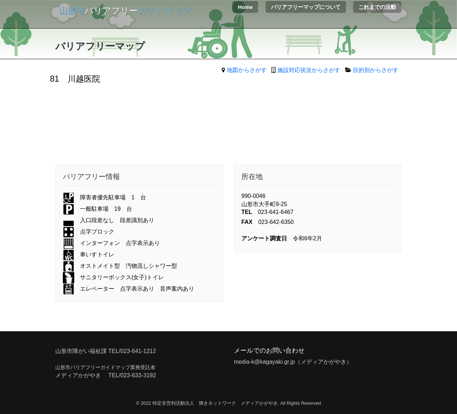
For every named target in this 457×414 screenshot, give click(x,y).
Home (245, 7)
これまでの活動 (377, 7)
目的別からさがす (375, 70)
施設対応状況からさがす (308, 70)
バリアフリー (125, 10)
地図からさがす (247, 70)
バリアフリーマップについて (306, 7)
